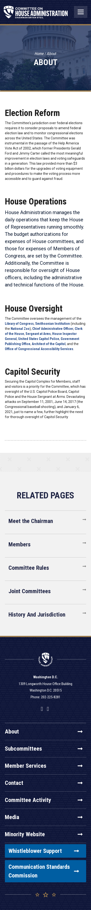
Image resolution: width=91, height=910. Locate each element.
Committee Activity (44, 800)
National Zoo (20, 329)
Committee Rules (28, 567)
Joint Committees (29, 591)
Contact (44, 783)
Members (19, 544)
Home (39, 53)
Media (44, 817)
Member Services (44, 765)
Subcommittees (44, 748)
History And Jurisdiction (36, 614)
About (51, 53)
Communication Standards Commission (43, 871)
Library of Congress (19, 324)
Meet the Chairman (30, 521)
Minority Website (44, 834)
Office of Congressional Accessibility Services (39, 349)
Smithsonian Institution (52, 324)
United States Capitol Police (38, 339)
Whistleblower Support (43, 851)
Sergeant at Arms (38, 334)
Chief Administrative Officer (52, 329)
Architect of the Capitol (49, 344)
